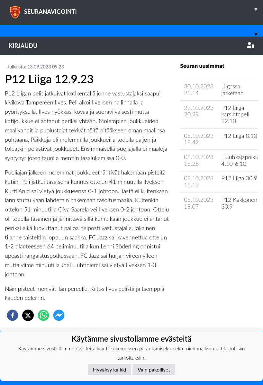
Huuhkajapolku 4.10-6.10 (239, 160)
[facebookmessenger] (59, 315)
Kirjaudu (131, 45)
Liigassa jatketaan (232, 89)
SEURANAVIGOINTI (136, 9)
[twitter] (28, 315)
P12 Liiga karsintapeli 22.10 (235, 114)
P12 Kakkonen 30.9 (239, 203)
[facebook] (12, 315)
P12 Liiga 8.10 (239, 135)
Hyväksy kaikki (109, 369)
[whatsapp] (43, 315)
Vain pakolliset (154, 369)
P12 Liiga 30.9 (239, 178)
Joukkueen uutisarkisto (213, 224)
